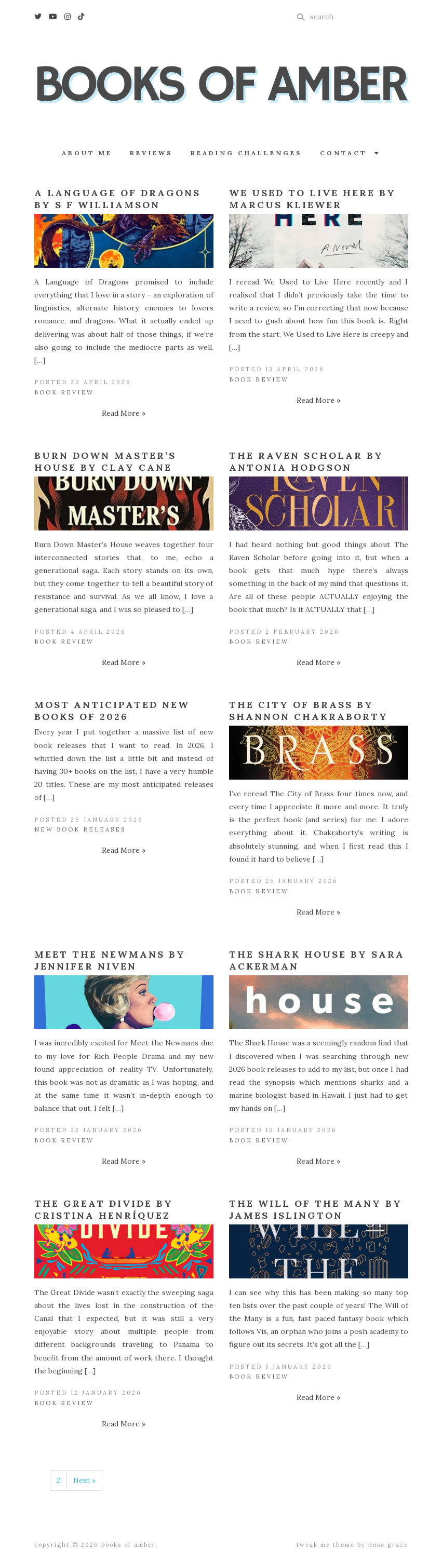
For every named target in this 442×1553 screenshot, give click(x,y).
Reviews (151, 153)
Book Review (64, 392)
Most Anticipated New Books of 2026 (112, 711)
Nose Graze (388, 1544)
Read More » (123, 413)
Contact (350, 153)
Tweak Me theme (326, 1544)
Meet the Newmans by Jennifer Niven (109, 960)
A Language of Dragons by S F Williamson (117, 199)
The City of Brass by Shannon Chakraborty (308, 711)
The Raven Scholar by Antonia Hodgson (306, 461)
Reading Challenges (246, 153)
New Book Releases (80, 829)
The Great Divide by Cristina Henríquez (103, 1209)
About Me (87, 153)
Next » (84, 1480)
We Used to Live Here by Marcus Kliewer (312, 199)
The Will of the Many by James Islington (315, 1209)
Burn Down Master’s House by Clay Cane (105, 461)
